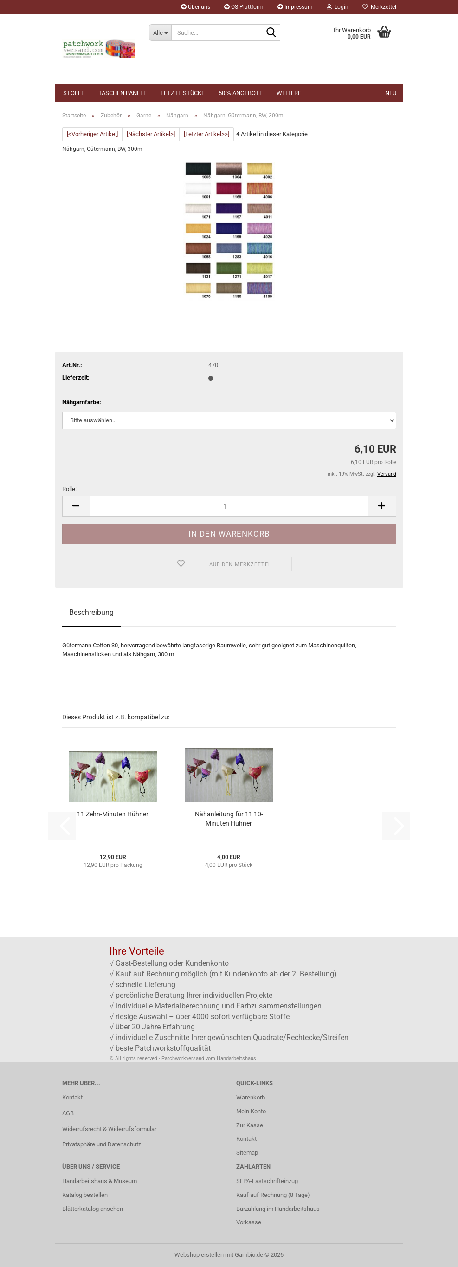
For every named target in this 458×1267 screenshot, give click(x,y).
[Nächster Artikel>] (151, 133)
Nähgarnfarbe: (81, 402)
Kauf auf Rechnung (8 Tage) (273, 1194)
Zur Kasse (249, 1125)
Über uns (195, 7)
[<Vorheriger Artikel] (92, 133)
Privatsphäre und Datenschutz (101, 1144)
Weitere (289, 93)
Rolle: (69, 488)
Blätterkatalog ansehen (92, 1208)
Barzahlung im (255, 1208)
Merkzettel (379, 7)
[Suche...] (160, 32)
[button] (76, 506)
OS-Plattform (244, 7)
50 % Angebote (241, 93)
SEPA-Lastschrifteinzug (267, 1180)
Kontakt (72, 1097)
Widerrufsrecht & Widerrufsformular (109, 1128)
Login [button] (337, 7)
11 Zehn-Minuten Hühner (112, 814)
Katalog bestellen (85, 1194)
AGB (68, 1113)
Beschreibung (91, 612)
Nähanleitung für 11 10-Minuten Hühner (229, 818)
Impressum (295, 7)
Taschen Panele (122, 93)
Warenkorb (250, 1097)
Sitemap (247, 1152)
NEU (390, 93)
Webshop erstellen (199, 1254)
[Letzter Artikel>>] (206, 133)
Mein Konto (251, 1111)
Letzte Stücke (183, 93)
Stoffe (73, 93)
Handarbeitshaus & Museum (99, 1180)
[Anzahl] (229, 506)
